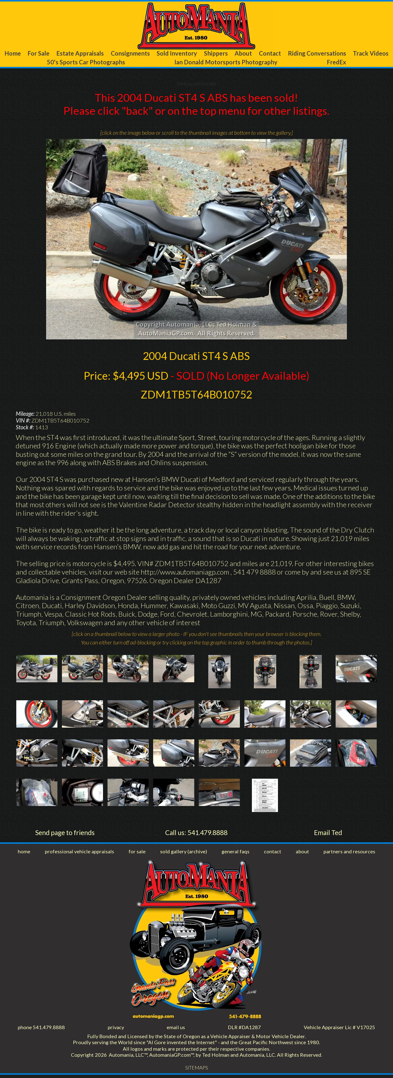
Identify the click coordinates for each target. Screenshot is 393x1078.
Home (12, 53)
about (301, 853)
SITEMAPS (196, 1071)
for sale (137, 853)
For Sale (37, 53)
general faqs (235, 853)
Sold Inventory (177, 53)
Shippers (216, 53)
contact (272, 853)
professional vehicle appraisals (80, 853)
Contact (269, 53)
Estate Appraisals (79, 53)
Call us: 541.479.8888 (196, 834)
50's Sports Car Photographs (85, 63)
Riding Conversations (316, 53)
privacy (116, 1029)
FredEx (338, 63)
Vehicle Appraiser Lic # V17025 (339, 1029)
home (24, 853)
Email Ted (328, 834)
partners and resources (348, 853)
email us (176, 1029)
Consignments (130, 53)
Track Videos (371, 53)
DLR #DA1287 (244, 1029)
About (243, 53)
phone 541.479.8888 (42, 1029)
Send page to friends (64, 834)
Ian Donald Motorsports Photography (227, 63)
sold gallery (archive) (183, 853)
